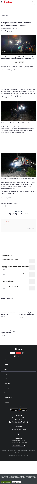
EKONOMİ (30, 4)
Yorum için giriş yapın (30, 228)
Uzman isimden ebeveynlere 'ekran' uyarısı (11, 286)
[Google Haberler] (24, 213)
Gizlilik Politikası (32, 450)
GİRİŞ (32, 1)
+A (22, 62)
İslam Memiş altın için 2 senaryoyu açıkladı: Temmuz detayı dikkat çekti (15, 267)
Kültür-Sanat (7, 383)
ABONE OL (18, 352)
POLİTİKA (25, 4)
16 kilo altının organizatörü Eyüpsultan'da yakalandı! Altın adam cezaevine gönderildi (15, 280)
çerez (22, 477)
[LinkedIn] (16, 214)
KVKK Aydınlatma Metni (22, 450)
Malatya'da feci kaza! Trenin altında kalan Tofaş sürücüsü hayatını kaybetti (14, 16)
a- (19, 62)
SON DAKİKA (4, 4)
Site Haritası (10, 450)
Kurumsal (6, 402)
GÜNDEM (20, 4)
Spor (5, 369)
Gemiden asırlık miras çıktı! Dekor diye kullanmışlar (13, 273)
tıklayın (21, 430)
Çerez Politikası (18, 452)
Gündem (2, 19)
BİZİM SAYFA (15, 4)
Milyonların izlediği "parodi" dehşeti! (10, 259)
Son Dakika (4, 450)
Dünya (5, 374)
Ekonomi (6, 364)
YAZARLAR (10, 4)
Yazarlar (6, 392)
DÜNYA (35, 4)
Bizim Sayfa (7, 388)
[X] (10, 214)
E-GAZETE (12, 352)
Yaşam (5, 378)
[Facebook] (13, 214)
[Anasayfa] (18, 349)
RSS (15, 450)
